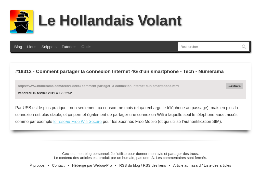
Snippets (49, 47)
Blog (18, 47)
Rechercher (244, 46)
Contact (58, 165)
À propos (37, 165)
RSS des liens (154, 165)
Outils (87, 47)
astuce (235, 86)
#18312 (23, 71)
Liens (31, 47)
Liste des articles (217, 165)
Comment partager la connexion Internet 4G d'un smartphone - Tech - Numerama (130, 71)
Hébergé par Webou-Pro (92, 165)
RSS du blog (129, 165)
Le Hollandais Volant (95, 20)
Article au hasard (187, 165)
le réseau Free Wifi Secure (77, 121)
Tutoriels (69, 47)
